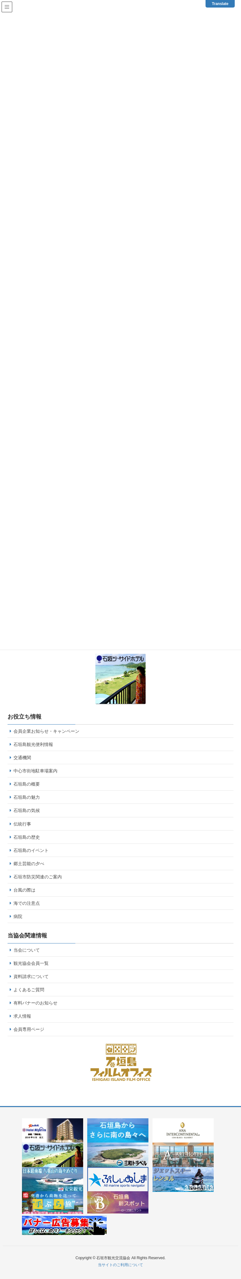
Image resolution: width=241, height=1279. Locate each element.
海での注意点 (26, 903)
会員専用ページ (28, 1029)
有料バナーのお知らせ (35, 1002)
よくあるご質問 (28, 989)
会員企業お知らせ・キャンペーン (46, 731)
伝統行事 (22, 823)
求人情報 (22, 1016)
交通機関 (22, 757)
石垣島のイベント (31, 850)
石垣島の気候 (26, 810)
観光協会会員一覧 (31, 963)
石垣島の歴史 (26, 837)
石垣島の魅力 (26, 797)
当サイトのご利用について (120, 1265)
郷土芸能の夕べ (28, 863)
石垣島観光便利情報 (33, 744)
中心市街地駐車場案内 (35, 770)
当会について (26, 950)
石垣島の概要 (26, 784)
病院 (17, 916)
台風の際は (24, 890)
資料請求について (31, 976)
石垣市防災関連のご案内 (37, 876)
